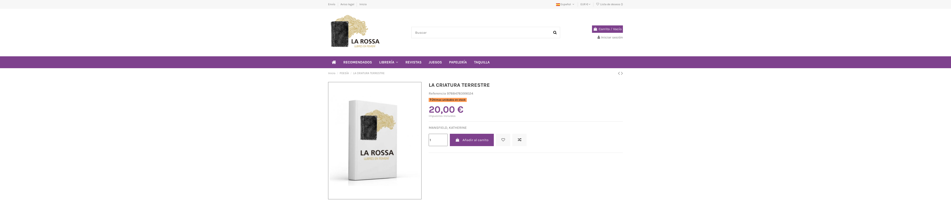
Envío (332, 4)
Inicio (363, 4)
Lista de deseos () (609, 4)
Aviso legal (347, 4)
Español (565, 4)
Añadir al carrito (472, 140)
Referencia (437, 93)
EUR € (585, 4)
